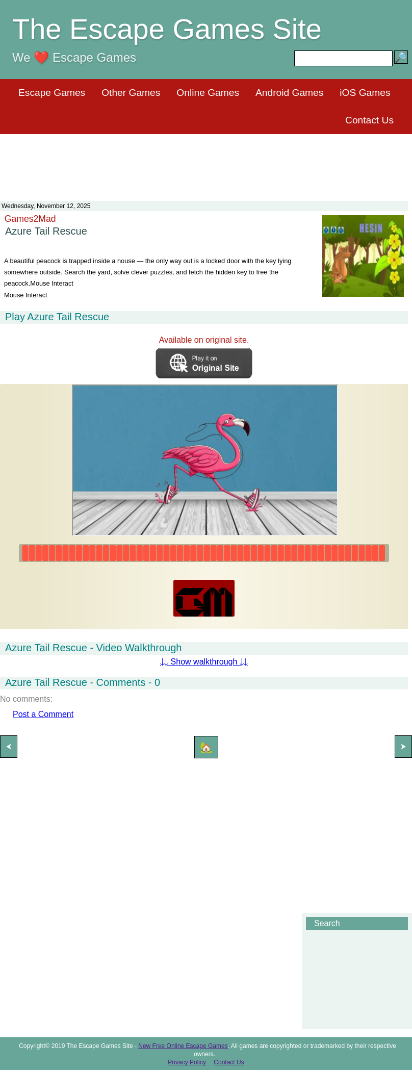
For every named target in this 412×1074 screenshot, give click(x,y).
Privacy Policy (187, 1062)
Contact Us (369, 120)
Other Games (130, 92)
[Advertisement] (206, 161)
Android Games (289, 92)
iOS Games (365, 92)
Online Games (207, 92)
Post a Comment (43, 714)
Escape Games (51, 92)
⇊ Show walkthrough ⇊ (204, 661)
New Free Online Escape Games (182, 1046)
